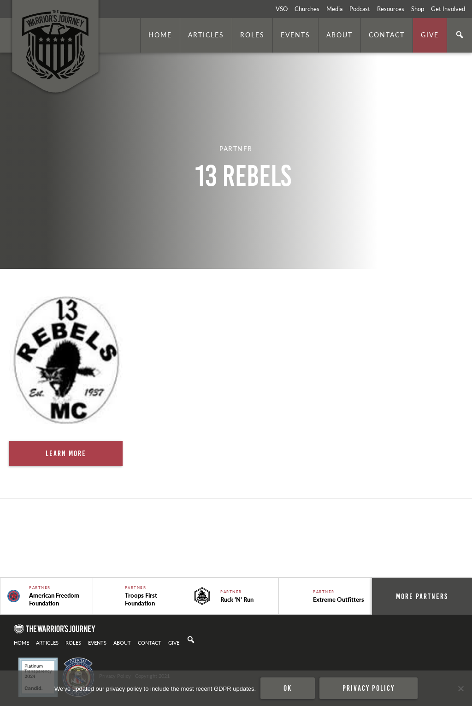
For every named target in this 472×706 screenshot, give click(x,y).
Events (295, 34)
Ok (287, 688)
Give (430, 34)
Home (160, 34)
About (339, 34)
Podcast (359, 9)
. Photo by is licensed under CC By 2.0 (420, 256)
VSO (282, 9)
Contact (387, 34)
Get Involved (448, 9)
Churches (307, 9)
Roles (252, 34)
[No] (460, 688)
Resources (390, 9)
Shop (417, 9)
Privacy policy (368, 688)
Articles (206, 34)
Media (334, 9)
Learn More (66, 453)
